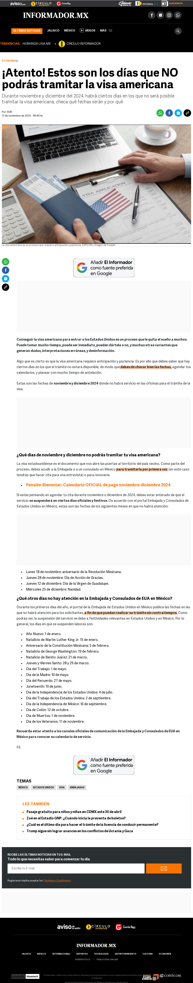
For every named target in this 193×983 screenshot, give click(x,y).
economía (165, 954)
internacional (61, 954)
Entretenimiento (125, 954)
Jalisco (53, 30)
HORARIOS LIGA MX (36, 43)
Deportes (82, 954)
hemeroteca (82, 960)
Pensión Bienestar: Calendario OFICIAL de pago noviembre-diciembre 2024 (98, 485)
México (69, 30)
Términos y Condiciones (57, 881)
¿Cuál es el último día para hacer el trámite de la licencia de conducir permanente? (92, 825)
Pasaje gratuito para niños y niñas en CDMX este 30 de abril (74, 812)
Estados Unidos (43, 788)
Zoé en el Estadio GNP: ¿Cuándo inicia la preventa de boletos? (76, 818)
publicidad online (107, 960)
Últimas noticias (27, 31)
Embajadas (77, 788)
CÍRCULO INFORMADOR (83, 43)
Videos (87, 30)
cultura (147, 954)
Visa (62, 788)
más (106, 30)
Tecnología (101, 954)
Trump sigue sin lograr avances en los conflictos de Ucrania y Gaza (80, 831)
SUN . (10, 112)
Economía (9, 61)
